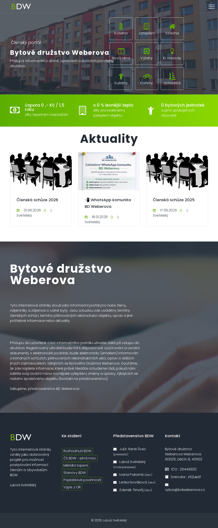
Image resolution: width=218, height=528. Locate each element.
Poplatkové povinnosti (82, 479)
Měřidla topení (75, 465)
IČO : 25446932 (181, 469)
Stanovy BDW (74, 472)
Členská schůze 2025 (175, 200)
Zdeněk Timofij (132, 489)
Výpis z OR (72, 487)
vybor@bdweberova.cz (185, 487)
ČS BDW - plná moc (79, 458)
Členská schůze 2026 (39, 200)
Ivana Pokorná (132, 474)
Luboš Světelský (129, 464)
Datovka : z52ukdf (183, 476)
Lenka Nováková (134, 482)
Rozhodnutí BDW (77, 450)
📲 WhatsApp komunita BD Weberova (99, 206)
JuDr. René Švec (129, 451)
